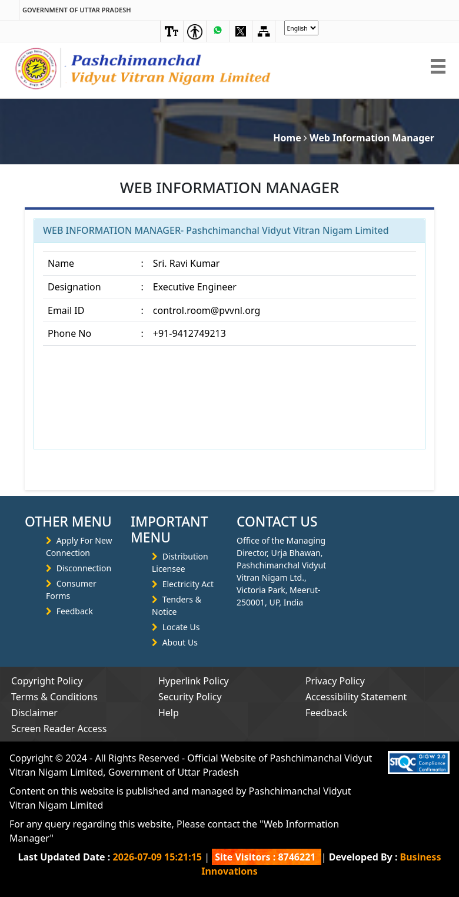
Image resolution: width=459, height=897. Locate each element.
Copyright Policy (46, 680)
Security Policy (190, 696)
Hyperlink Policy (193, 680)
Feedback (74, 611)
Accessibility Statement (356, 696)
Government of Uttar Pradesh (76, 10)
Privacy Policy (335, 680)
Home (287, 137)
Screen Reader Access (59, 728)
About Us (180, 642)
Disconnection (83, 568)
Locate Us (181, 627)
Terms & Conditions (54, 696)
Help (168, 712)
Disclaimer (34, 712)
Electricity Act (188, 584)
